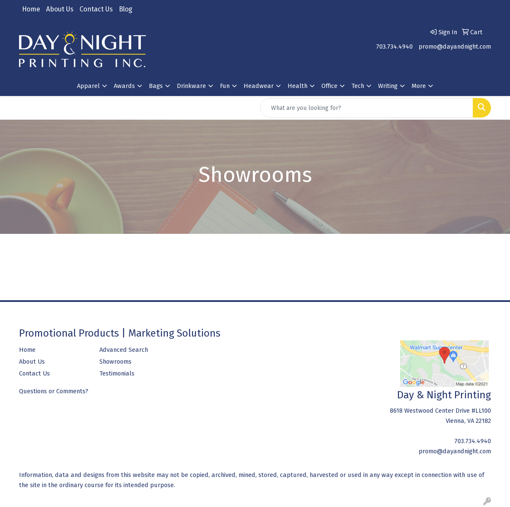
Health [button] (297, 86)
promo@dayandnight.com (455, 46)
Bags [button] (156, 86)
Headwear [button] (259, 86)
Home (31, 9)
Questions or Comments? (53, 391)
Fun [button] (225, 86)
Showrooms (115, 361)
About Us (60, 9)
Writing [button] (388, 86)
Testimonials (116, 373)
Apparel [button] (88, 86)
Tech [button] (357, 86)
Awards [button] (124, 86)
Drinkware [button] (191, 86)
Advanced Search (123, 350)
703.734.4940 (394, 46)
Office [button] (329, 86)
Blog (125, 9)
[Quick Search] (366, 108)
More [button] (418, 86)
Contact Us (96, 9)
